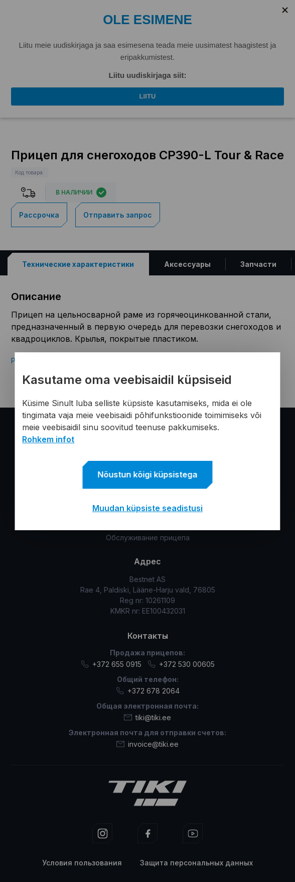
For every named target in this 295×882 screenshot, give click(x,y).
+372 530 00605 (181, 664)
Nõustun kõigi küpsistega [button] (148, 474)
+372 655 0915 (111, 664)
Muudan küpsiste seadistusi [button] (147, 508)
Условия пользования (82, 862)
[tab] (78, 263)
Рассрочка (39, 214)
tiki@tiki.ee (147, 717)
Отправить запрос (117, 214)
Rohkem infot (48, 439)
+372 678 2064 (148, 691)
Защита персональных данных (196, 862)
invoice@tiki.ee (147, 744)
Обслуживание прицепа (148, 537)
